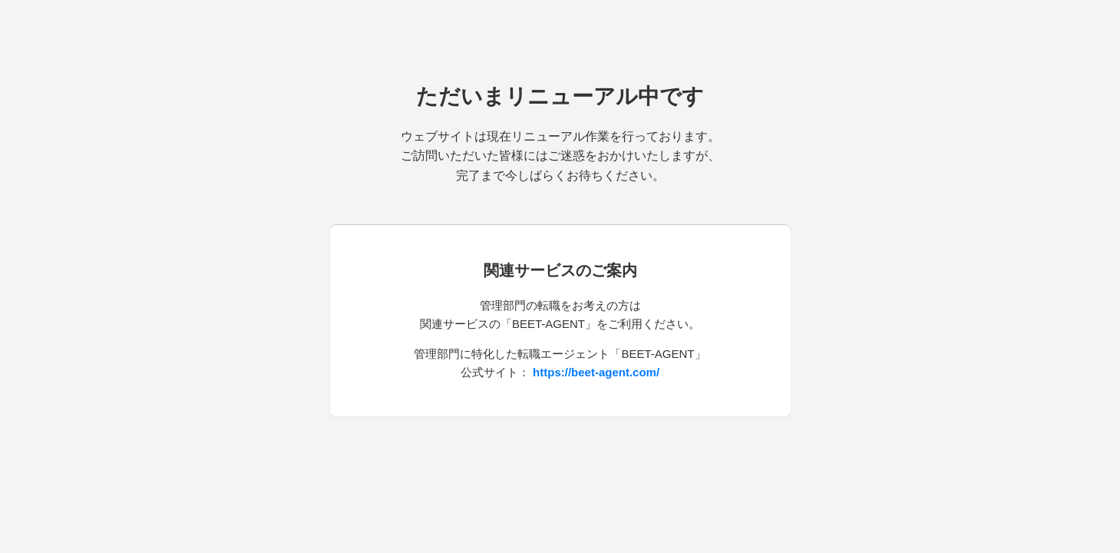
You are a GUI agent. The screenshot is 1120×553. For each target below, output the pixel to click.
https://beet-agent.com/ (596, 372)
